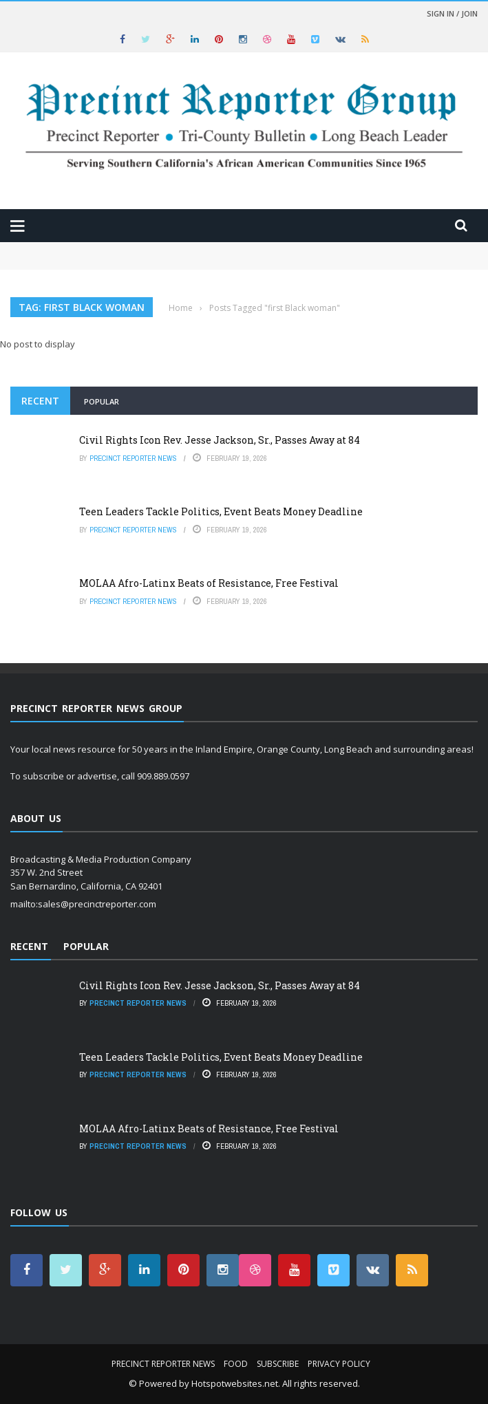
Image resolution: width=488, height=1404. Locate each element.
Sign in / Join (452, 13)
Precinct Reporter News (133, 458)
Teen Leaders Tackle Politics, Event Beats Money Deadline (221, 511)
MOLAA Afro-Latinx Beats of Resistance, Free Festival (209, 583)
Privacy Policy (339, 1364)
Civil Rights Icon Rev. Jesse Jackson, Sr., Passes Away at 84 (219, 439)
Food (236, 1364)
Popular (101, 401)
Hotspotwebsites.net (234, 1383)
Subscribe (278, 1364)
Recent (40, 400)
